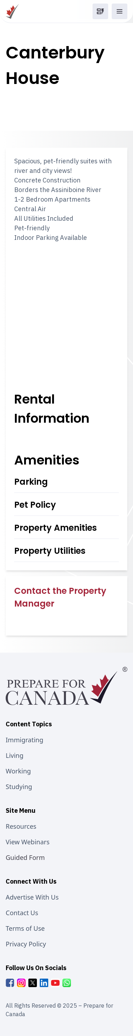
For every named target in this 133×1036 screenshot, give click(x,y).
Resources (21, 826)
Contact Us (22, 912)
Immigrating (24, 740)
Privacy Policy (26, 944)
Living (14, 755)
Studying (19, 786)
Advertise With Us (32, 897)
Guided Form (25, 857)
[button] (100, 11)
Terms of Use (25, 928)
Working (18, 771)
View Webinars (28, 842)
